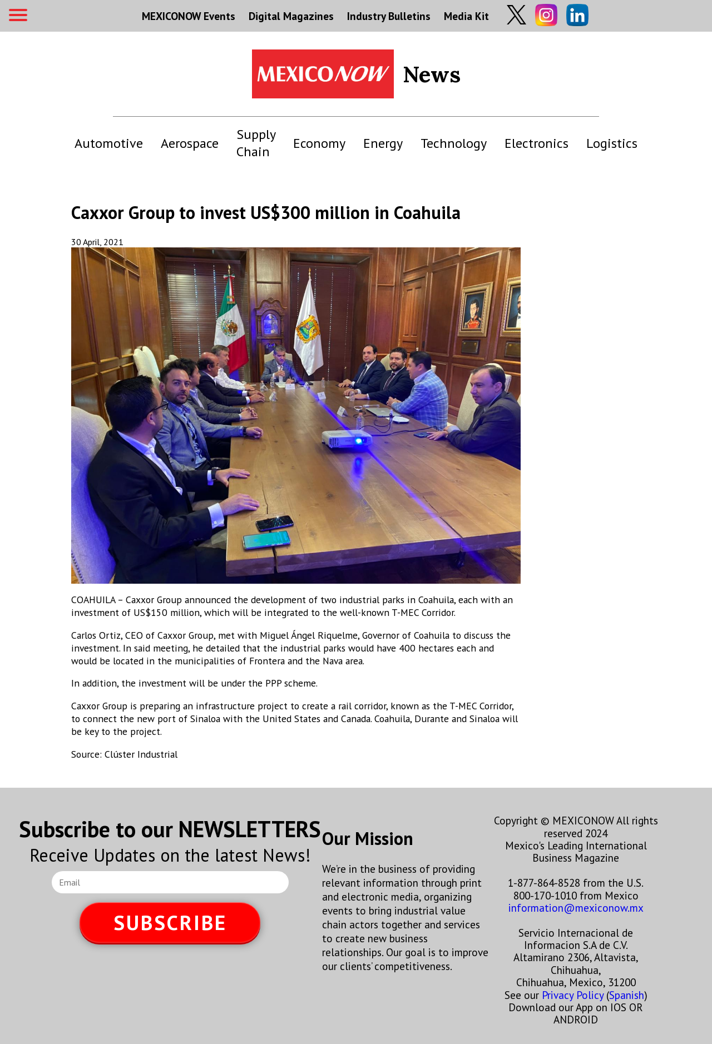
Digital (291, 16)
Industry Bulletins (389, 16)
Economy (319, 143)
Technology (454, 143)
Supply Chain (255, 143)
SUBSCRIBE (170, 922)
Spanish (626, 995)
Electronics (536, 143)
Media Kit (466, 16)
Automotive (109, 143)
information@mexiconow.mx (576, 907)
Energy (383, 143)
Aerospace (190, 143)
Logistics (611, 143)
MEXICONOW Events (188, 16)
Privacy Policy (573, 995)
